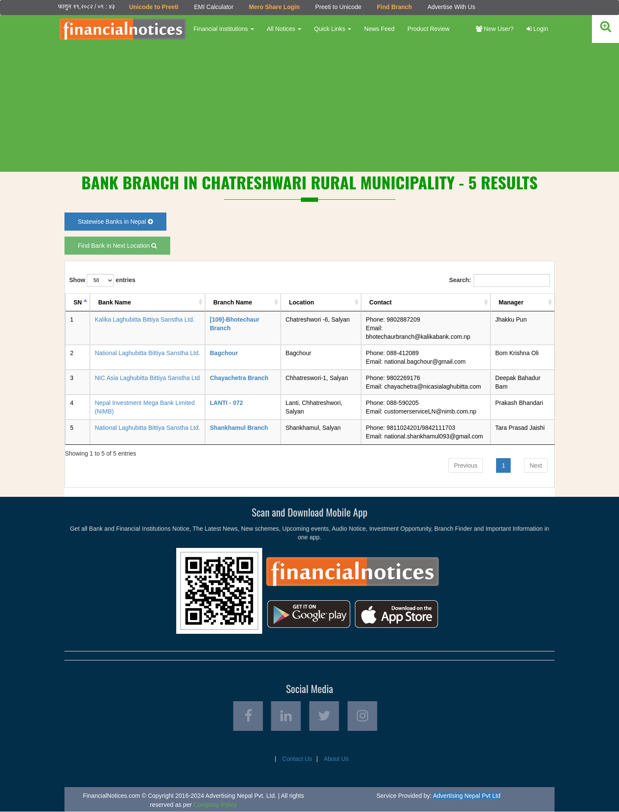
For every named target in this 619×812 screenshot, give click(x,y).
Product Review (429, 28)
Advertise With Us (451, 6)
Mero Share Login (274, 6)
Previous (465, 465)
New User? (495, 28)
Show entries (102, 280)
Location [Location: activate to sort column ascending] (301, 302)
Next (536, 465)
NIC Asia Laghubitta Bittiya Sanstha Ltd (147, 377)
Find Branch (394, 6)
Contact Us (297, 759)
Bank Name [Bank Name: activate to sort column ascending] (114, 302)
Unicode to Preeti (153, 6)
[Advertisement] (309, 107)
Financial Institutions (223, 28)
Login (537, 28)
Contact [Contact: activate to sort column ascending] (380, 302)
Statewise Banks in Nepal (115, 221)
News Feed (379, 28)
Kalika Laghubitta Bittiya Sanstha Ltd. (144, 319)
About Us (336, 759)
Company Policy (215, 805)
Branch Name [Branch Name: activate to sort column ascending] (232, 302)
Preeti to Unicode (338, 6)
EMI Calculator (213, 6)
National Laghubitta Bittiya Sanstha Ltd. (147, 353)
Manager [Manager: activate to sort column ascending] (511, 302)
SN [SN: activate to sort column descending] (78, 302)
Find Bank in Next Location (117, 245)
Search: (499, 280)
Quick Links (332, 28)
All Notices (284, 28)
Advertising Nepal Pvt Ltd (466, 796)
